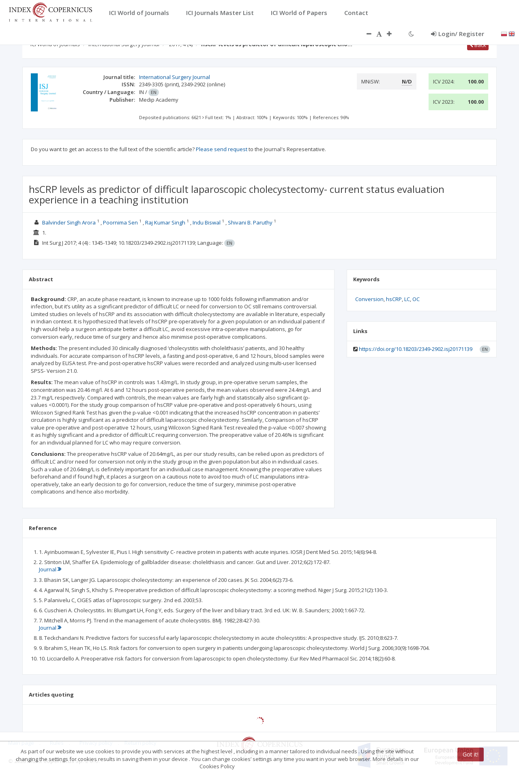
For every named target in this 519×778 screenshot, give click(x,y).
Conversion (369, 299)
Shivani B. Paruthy (250, 222)
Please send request (221, 149)
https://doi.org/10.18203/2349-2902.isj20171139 (415, 349)
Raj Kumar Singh (165, 222)
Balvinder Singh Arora (69, 222)
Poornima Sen (120, 222)
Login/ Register (457, 34)
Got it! (470, 754)
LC (407, 299)
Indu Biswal (207, 222)
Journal (50, 569)
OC (416, 299)
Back (478, 45)
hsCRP (394, 299)
